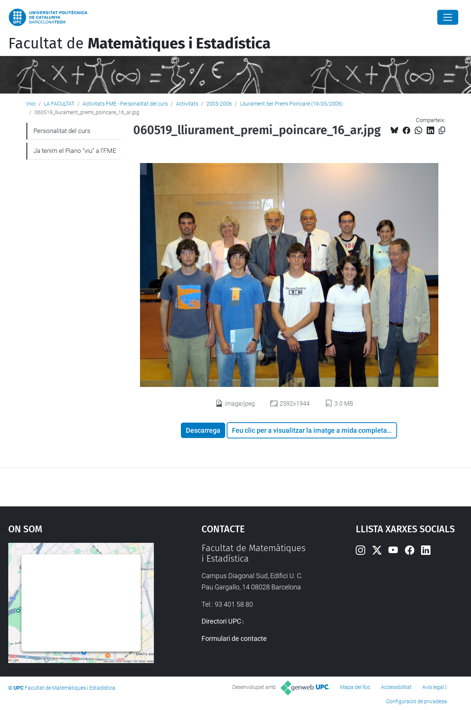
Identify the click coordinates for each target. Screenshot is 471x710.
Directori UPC (221, 621)
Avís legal (433, 687)
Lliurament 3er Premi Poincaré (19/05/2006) (291, 104)
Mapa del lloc (355, 687)
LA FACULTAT (59, 104)
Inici (31, 104)
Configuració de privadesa (416, 701)
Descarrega (203, 430)
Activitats (187, 104)
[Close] (447, 17)
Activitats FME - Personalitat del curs (125, 104)
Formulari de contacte (234, 638)
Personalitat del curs (61, 130)
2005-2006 (219, 104)
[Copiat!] (442, 130)
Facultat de (139, 44)
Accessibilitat (396, 687)
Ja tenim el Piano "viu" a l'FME (74, 150)
